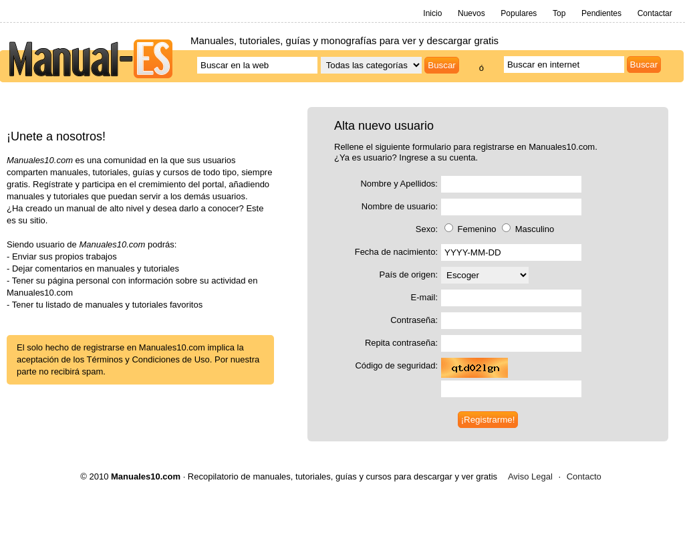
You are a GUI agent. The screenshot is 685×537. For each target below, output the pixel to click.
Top (559, 13)
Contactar (655, 13)
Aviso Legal (530, 476)
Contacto (584, 476)
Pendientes (601, 13)
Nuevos (471, 13)
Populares (519, 13)
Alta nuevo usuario (384, 125)
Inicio (432, 13)
